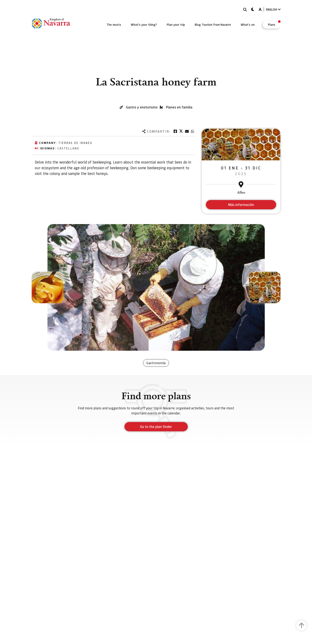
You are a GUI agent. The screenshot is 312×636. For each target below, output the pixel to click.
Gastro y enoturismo (142, 107)
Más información (241, 204)
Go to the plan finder (156, 426)
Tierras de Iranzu (75, 143)
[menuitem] (114, 24)
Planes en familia (179, 107)
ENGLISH (273, 9)
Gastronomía (156, 363)
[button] (47, 287)
